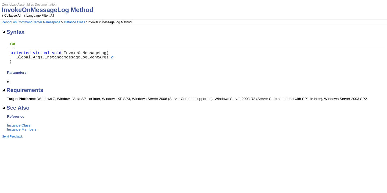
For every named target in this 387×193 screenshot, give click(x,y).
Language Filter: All (40, 15)
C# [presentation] (12, 44)
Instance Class (74, 22)
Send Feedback (12, 139)
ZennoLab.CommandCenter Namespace (31, 22)
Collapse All (12, 15)
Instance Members (22, 133)
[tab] (12, 44)
